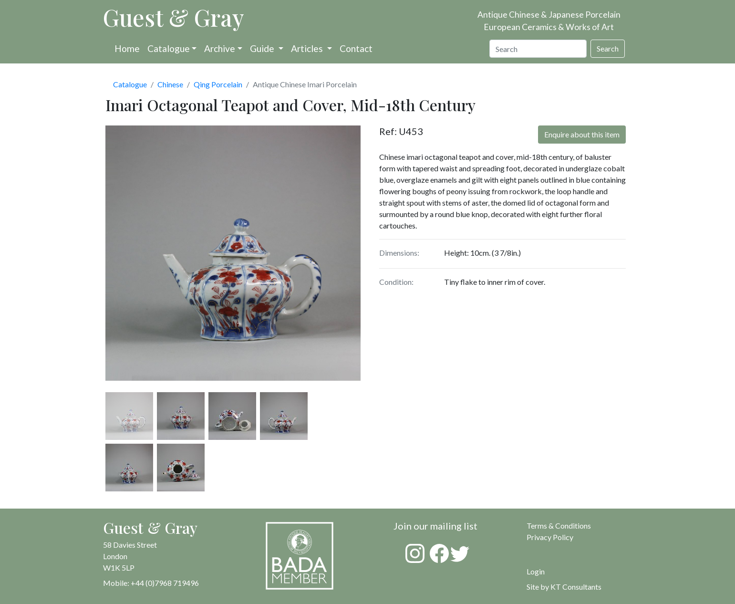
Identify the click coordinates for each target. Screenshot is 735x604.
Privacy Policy (550, 537)
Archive (219, 48)
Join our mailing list (435, 525)
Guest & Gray (173, 17)
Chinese (170, 84)
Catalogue (168, 48)
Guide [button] (263, 48)
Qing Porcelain (218, 84)
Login (536, 571)
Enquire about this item (582, 134)
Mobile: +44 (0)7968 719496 (151, 582)
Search (608, 48)
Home (127, 48)
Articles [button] (308, 48)
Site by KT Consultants (564, 586)
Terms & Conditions (559, 525)
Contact (356, 48)
